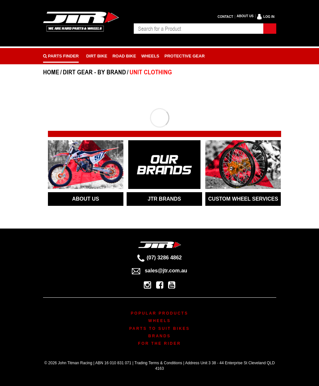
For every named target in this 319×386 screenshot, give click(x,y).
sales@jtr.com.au (159, 270)
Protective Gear (185, 56)
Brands (159, 336)
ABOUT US (85, 199)
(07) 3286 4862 (159, 257)
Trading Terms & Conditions (158, 363)
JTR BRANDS (164, 199)
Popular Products (159, 313)
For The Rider (159, 343)
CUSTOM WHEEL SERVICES (243, 199)
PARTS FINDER (61, 56)
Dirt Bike (96, 56)
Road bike (124, 56)
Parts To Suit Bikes (159, 328)
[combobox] (198, 28)
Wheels (150, 56)
